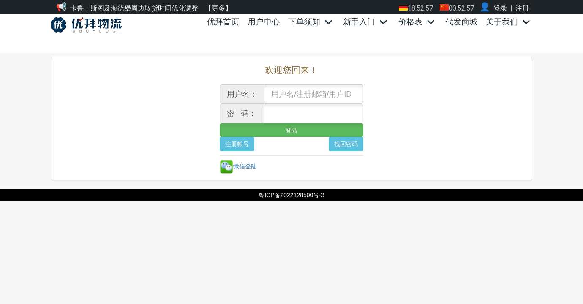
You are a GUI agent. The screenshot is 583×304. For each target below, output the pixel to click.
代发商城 (461, 21)
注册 (522, 8)
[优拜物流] (88, 25)
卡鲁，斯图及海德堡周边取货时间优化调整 (134, 8)
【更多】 (218, 8)
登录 (500, 8)
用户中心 (264, 21)
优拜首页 (223, 21)
